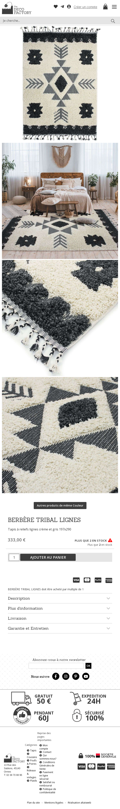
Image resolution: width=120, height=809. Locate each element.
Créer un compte (85, 7)
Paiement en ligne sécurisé (46, 776)
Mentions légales (54, 802)
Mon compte (43, 747)
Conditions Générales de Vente (47, 766)
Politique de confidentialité (47, 790)
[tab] (60, 598)
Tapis (33, 750)
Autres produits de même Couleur (60, 505)
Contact (47, 752)
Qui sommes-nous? (47, 757)
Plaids (33, 780)
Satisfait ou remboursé (47, 784)
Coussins (32, 757)
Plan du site (33, 802)
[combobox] (60, 21)
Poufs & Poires (31, 762)
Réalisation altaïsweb (79, 802)
